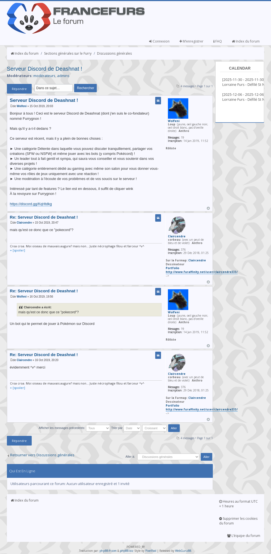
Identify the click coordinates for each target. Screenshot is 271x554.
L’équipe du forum (243, 535)
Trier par (126, 428)
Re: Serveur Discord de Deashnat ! (44, 217)
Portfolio (172, 268)
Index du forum (246, 41)
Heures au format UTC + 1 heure (238, 503)
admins (63, 75)
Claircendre (24, 222)
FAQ (217, 41)
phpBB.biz (126, 551)
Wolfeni (21, 106)
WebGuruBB (183, 551)
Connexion (159, 41)
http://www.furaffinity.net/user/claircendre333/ (202, 272)
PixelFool (150, 551)
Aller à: (130, 456)
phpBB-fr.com (108, 551)
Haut (208, 208)
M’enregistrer (191, 41)
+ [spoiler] (17, 250)
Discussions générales (114, 53)
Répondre (19, 89)
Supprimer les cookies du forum (238, 521)
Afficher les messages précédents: (74, 428)
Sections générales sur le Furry (68, 53)
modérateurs (44, 75)
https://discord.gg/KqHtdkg (31, 204)
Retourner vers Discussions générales (42, 454)
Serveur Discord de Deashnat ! (44, 69)
